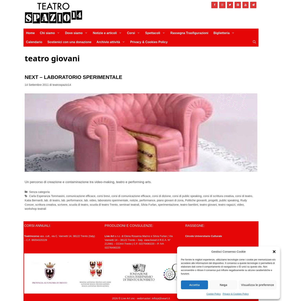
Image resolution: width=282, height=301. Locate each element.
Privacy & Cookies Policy (236, 294)
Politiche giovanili (196, 200)
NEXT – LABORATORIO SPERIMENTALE (73, 77)
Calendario (34, 42)
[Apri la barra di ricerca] (254, 42)
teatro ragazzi (226, 204)
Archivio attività (112, 42)
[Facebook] (214, 5)
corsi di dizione (161, 196)
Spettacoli (156, 33)
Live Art (109, 236)
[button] (274, 252)
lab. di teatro (52, 200)
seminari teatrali (129, 204)
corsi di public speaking (187, 196)
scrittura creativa (45, 204)
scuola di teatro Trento (104, 204)
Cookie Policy (213, 294)
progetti (213, 200)
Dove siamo (77, 33)
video (240, 204)
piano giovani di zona (170, 200)
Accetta (194, 285)
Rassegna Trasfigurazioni (189, 33)
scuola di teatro (78, 204)
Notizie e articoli (109, 33)
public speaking (229, 200)
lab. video (90, 200)
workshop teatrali (35, 208)
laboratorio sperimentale (113, 200)
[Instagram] (222, 5)
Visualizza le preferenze (257, 285)
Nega (223, 285)
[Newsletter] (253, 5)
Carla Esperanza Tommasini (46, 196)
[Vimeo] (238, 5)
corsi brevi (103, 196)
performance (147, 200)
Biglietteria (225, 33)
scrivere (63, 204)
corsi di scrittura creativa (218, 196)
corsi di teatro (243, 196)
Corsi (135, 33)
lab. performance (71, 200)
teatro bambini (189, 204)
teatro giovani (208, 204)
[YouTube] (245, 5)
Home (30, 33)
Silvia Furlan (148, 204)
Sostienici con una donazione (69, 42)
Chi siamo (51, 33)
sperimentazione (168, 204)
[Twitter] (230, 5)
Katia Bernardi (34, 200)
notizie (134, 200)
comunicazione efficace (80, 196)
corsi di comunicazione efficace (131, 196)
